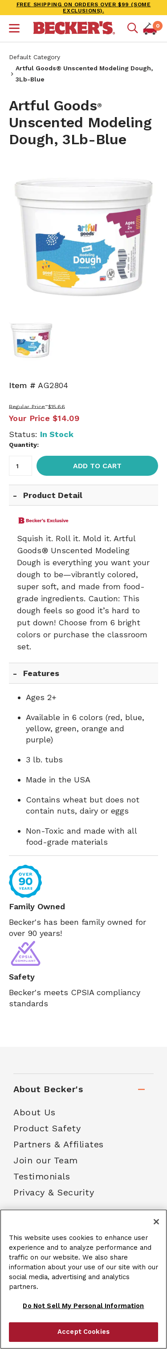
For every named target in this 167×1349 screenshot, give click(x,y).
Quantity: (24, 444)
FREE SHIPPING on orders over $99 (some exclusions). (83, 7)
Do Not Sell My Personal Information (83, 1306)
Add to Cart (97, 466)
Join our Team (45, 1160)
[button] (14, 29)
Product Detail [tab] (52, 495)
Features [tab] (41, 673)
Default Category (34, 57)
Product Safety (47, 1128)
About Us (34, 1112)
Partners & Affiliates (58, 1144)
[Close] (156, 1222)
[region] (83, 1279)
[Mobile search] (132, 28)
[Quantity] (20, 466)
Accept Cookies (83, 1332)
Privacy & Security (53, 1192)
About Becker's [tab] (48, 1089)
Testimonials (41, 1176)
